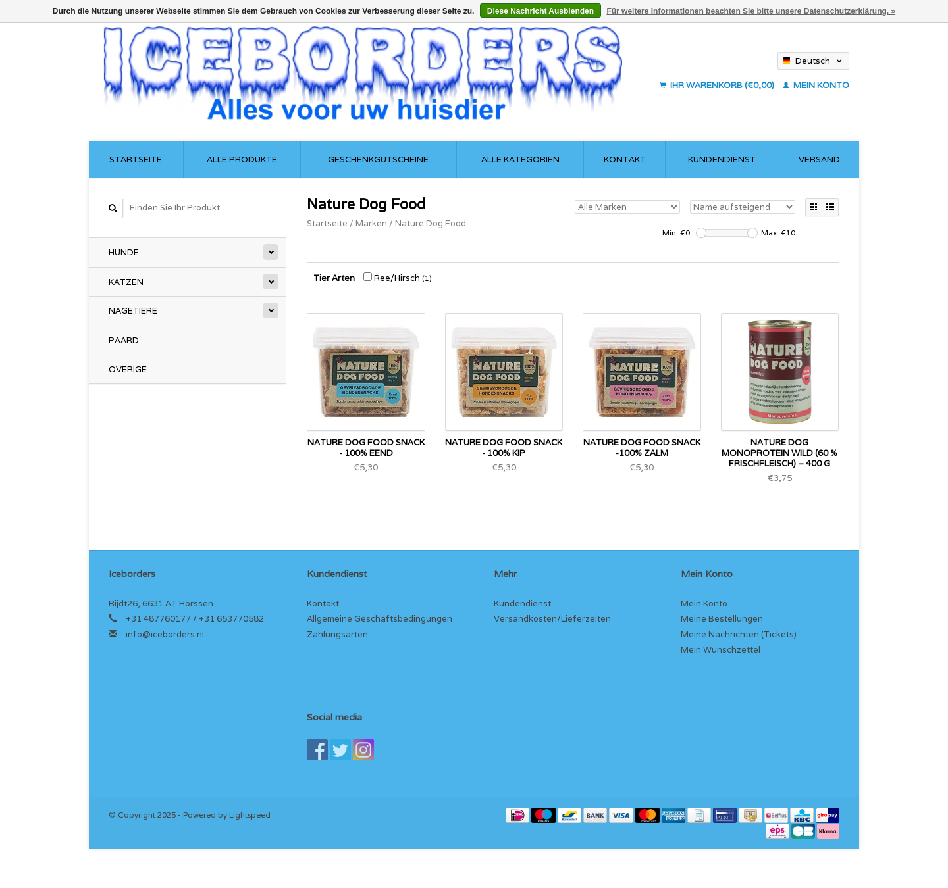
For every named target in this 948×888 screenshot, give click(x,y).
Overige (128, 369)
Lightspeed (250, 815)
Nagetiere (133, 310)
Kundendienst (722, 159)
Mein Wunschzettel (720, 649)
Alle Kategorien (520, 159)
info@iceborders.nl (165, 634)
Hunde (124, 252)
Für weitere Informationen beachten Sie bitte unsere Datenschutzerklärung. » (750, 11)
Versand (819, 159)
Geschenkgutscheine (378, 159)
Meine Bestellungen (722, 618)
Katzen (126, 281)
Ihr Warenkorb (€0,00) (718, 85)
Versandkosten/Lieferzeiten (552, 618)
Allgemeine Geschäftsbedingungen (379, 618)
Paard (124, 340)
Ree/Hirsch (397, 278)
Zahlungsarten (337, 634)
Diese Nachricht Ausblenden (540, 11)
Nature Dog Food (430, 223)
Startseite (135, 159)
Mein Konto (816, 85)
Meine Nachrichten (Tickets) (739, 634)
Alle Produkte (242, 159)
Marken (371, 223)
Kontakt (625, 159)
